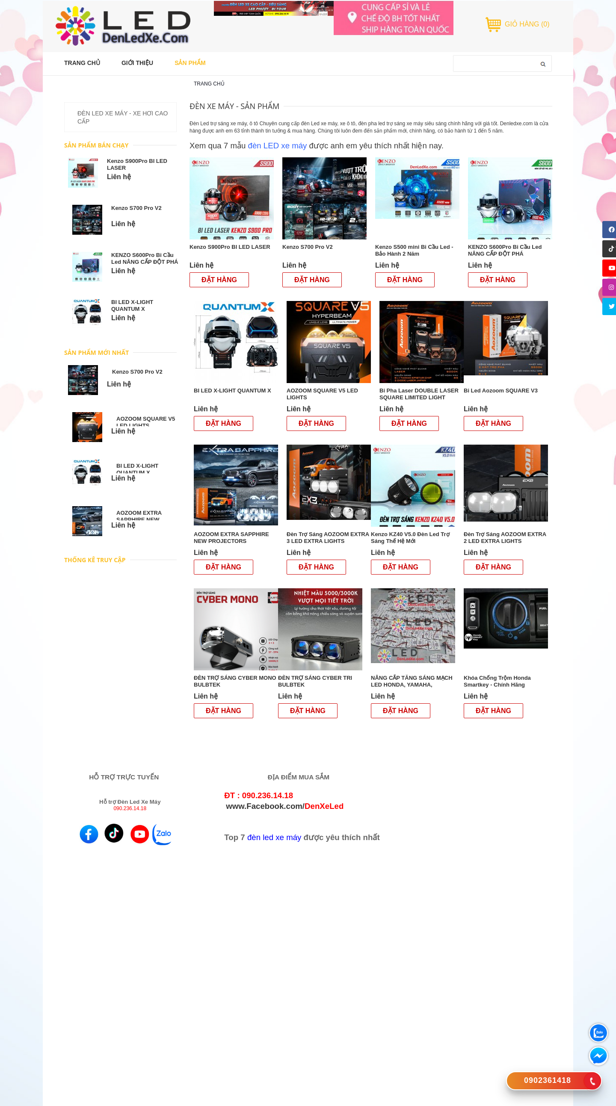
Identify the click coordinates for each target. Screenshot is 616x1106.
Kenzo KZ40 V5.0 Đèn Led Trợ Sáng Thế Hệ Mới (410, 537)
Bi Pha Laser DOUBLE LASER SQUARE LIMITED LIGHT (419, 394)
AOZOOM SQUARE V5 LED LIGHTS (145, 422)
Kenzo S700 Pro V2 (136, 208)
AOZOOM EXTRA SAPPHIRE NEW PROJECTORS (139, 520)
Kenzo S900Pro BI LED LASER (231, 247)
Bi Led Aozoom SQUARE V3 (501, 390)
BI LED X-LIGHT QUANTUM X (132, 305)
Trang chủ (209, 84)
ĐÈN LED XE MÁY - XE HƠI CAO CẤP (122, 117)
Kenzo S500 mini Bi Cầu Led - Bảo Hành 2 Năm (414, 250)
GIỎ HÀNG (527, 24)
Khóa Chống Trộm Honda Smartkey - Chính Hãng (497, 681)
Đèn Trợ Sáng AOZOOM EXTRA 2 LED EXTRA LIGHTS (505, 537)
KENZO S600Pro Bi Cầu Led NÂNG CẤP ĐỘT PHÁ (144, 258)
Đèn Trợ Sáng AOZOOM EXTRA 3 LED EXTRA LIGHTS (328, 537)
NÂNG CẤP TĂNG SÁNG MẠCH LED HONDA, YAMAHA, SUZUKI (412, 685)
